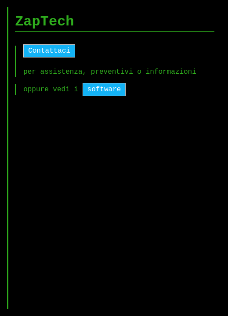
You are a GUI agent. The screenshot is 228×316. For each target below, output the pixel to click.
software (104, 89)
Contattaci (49, 51)
